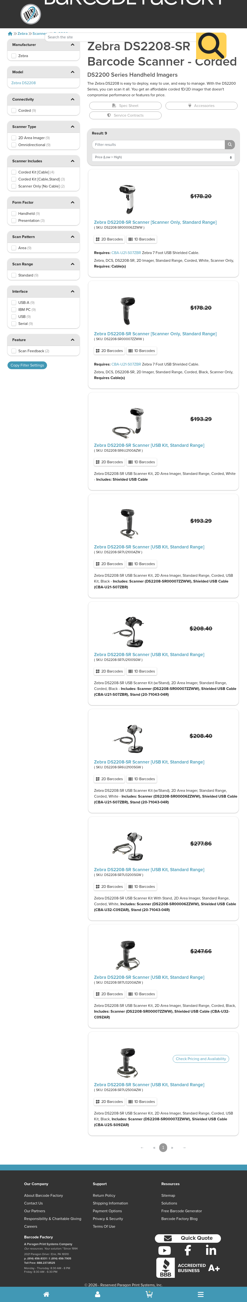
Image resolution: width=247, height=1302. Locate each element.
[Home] (10, 34)
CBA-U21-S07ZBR (126, 253)
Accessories (201, 106)
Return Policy (104, 1195)
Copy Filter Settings (27, 365)
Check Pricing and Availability (201, 1059)
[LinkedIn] (211, 1250)
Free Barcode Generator (181, 1211)
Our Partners (34, 1211)
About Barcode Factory (43, 1195)
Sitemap (168, 1195)
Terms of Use (104, 1226)
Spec (125, 106)
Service (125, 115)
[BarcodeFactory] (31, 14)
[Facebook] (188, 1250)
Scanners (41, 34)
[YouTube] (164, 1250)
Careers (30, 1226)
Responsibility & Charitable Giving (52, 1219)
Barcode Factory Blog (179, 1219)
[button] (72, 71)
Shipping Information (110, 1203)
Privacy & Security (108, 1219)
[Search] (211, 34)
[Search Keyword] (120, 25)
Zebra (23, 34)
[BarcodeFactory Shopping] (149, 1294)
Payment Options (107, 1211)
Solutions (169, 1203)
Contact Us (33, 1203)
